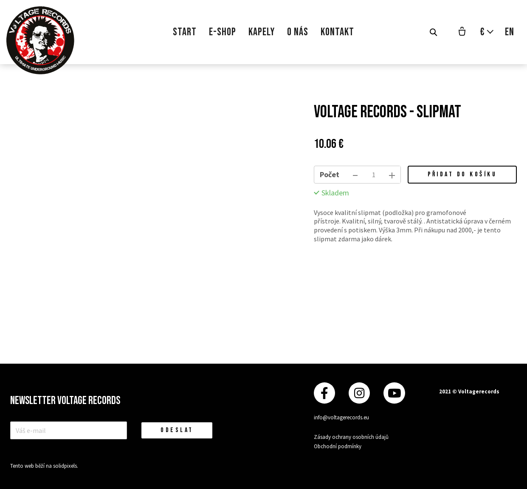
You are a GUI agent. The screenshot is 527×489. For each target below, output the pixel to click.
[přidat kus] (391, 174)
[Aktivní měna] (487, 32)
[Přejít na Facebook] (324, 393)
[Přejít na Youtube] (394, 393)
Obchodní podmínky (337, 446)
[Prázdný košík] (462, 32)
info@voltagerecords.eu (341, 417)
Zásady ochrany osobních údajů (351, 437)
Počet (329, 174)
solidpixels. (65, 465)
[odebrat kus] (355, 174)
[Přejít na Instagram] (359, 393)
